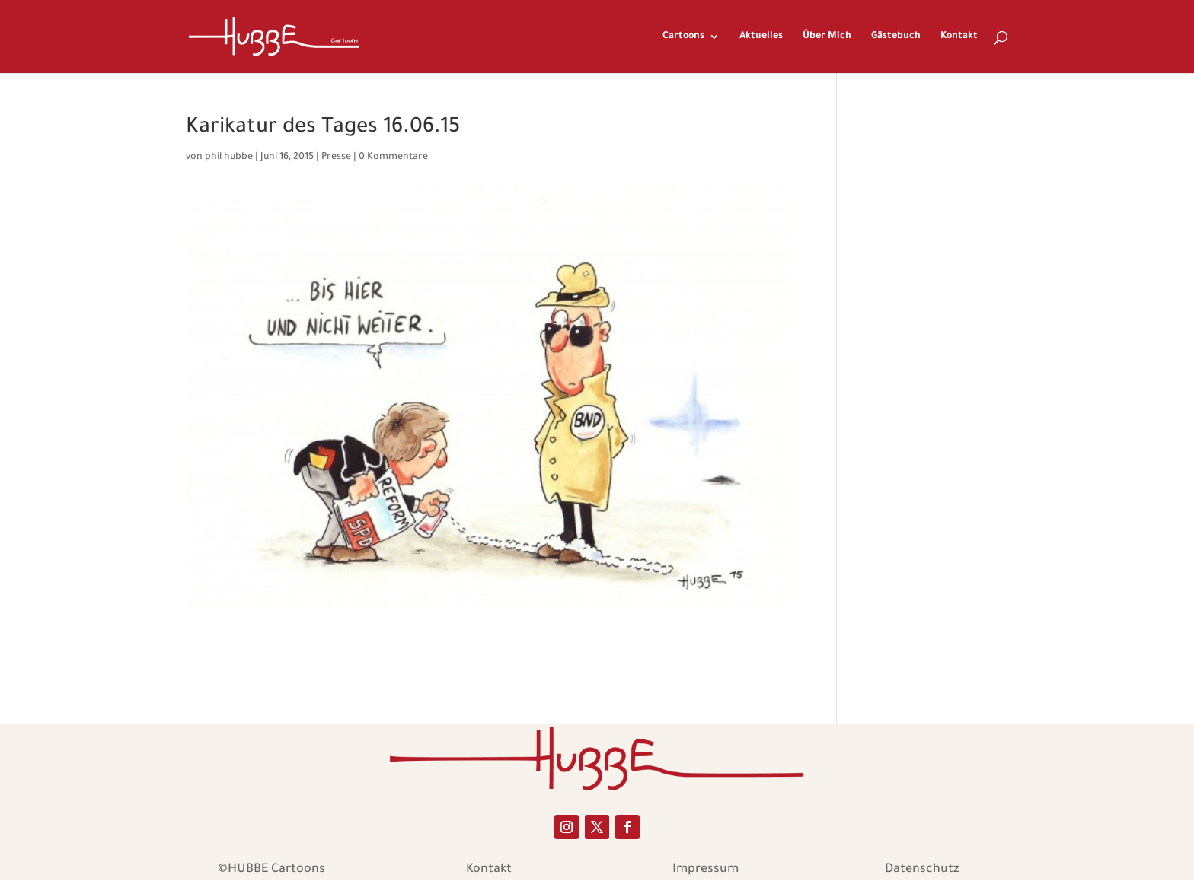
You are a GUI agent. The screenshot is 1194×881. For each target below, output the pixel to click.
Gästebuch (896, 36)
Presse (336, 157)
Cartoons (683, 36)
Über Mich (827, 36)
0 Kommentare (393, 157)
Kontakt (959, 36)
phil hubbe (229, 157)
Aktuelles (761, 36)
